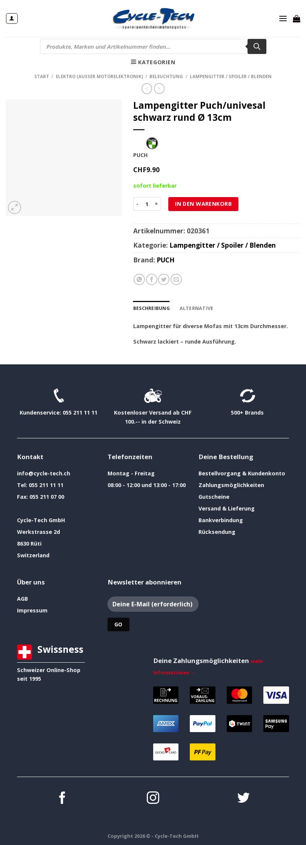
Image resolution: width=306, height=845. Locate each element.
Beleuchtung (166, 76)
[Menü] (283, 18)
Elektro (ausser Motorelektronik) (99, 76)
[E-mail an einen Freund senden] (176, 279)
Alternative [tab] (194, 308)
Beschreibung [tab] (151, 308)
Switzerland (33, 554)
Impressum (32, 609)
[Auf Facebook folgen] (62, 798)
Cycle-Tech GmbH (41, 519)
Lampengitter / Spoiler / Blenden (231, 76)
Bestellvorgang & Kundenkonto (241, 472)
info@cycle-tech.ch (43, 472)
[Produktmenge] (146, 204)
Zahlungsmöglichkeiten (231, 484)
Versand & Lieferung (226, 507)
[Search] (257, 46)
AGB (22, 597)
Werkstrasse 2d (38, 531)
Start (41, 76)
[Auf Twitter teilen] (163, 279)
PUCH (166, 260)
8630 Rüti (29, 542)
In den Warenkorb (203, 203)
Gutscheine (213, 496)
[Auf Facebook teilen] (151, 279)
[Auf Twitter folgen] (243, 798)
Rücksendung (216, 531)
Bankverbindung (220, 519)
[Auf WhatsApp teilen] (139, 279)
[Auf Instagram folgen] (153, 798)
